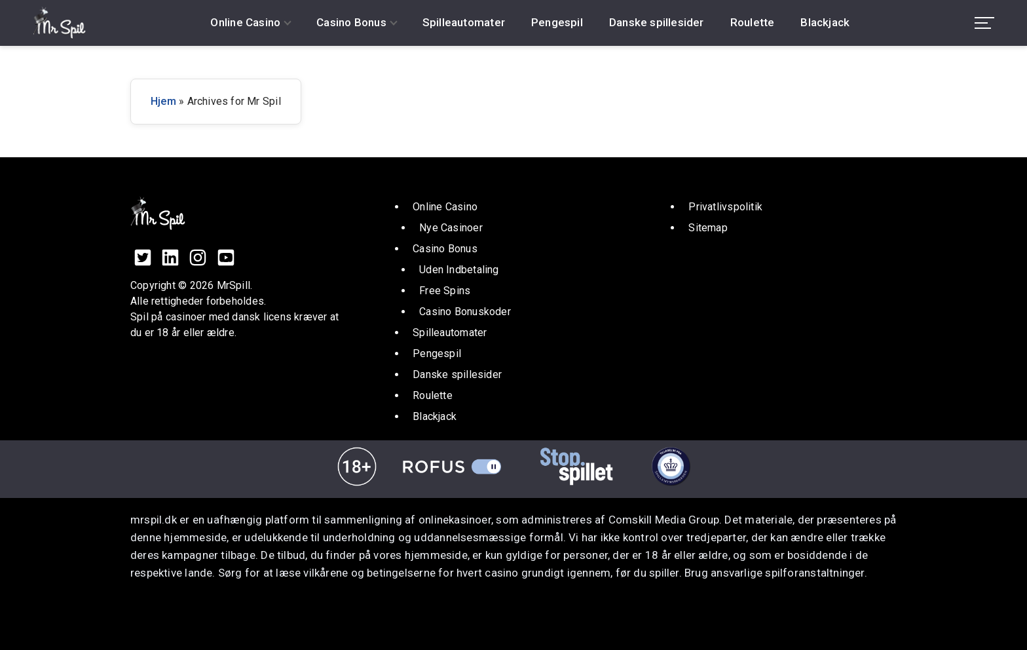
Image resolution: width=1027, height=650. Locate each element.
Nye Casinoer (451, 227)
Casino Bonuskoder (465, 311)
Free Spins (444, 290)
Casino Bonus (351, 22)
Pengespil (557, 22)
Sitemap (708, 227)
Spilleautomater (463, 22)
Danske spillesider (656, 22)
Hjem (163, 101)
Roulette (752, 22)
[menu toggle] (984, 23)
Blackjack (825, 22)
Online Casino (245, 22)
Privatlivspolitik (725, 207)
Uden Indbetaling (458, 269)
